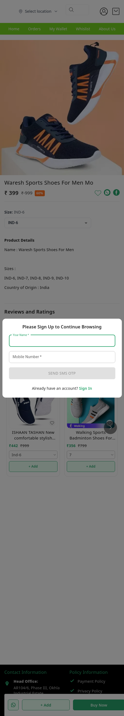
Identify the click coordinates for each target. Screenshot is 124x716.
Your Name (21, 335)
